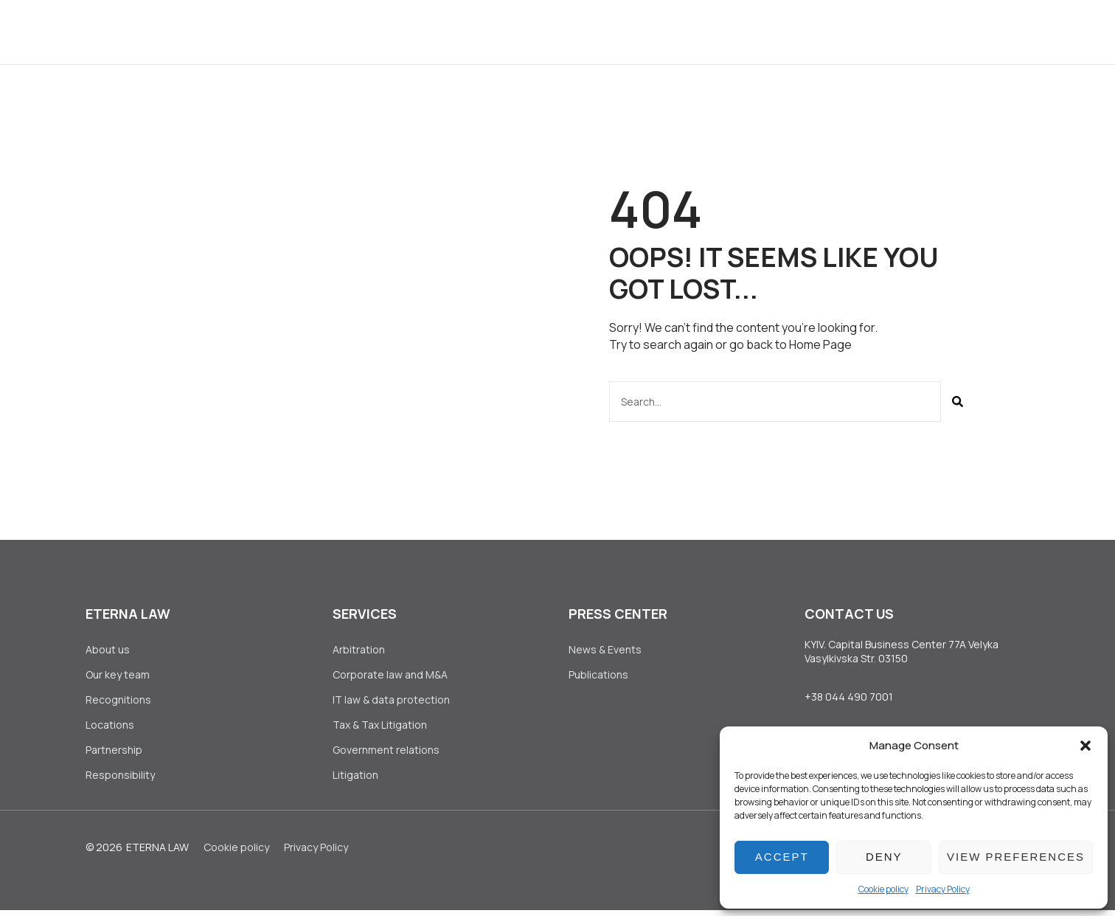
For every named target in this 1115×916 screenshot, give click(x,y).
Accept (782, 856)
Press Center (588, 31)
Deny (884, 856)
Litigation (355, 781)
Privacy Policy (943, 889)
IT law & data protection (391, 702)
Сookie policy (883, 889)
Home (253, 31)
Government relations (386, 754)
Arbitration (359, 649)
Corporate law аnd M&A (390, 675)
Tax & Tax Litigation (381, 728)
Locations (110, 728)
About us (326, 31)
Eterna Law (157, 853)
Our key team (118, 675)
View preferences (1016, 856)
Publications (598, 675)
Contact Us (774, 31)
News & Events (605, 649)
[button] (1085, 745)
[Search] (957, 401)
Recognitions (118, 702)
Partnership (114, 754)
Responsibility (120, 781)
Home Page (820, 344)
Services (411, 31)
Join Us (684, 31)
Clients (492, 31)
